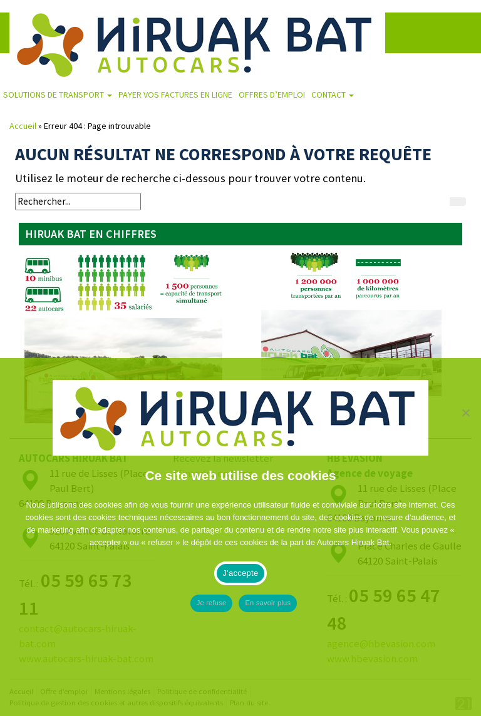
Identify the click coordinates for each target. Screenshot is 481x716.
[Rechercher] (458, 201)
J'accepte (241, 573)
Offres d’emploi (272, 94)
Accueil (22, 125)
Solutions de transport (57, 94)
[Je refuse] (465, 537)
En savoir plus (268, 602)
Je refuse (212, 602)
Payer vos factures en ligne (175, 94)
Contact (332, 94)
